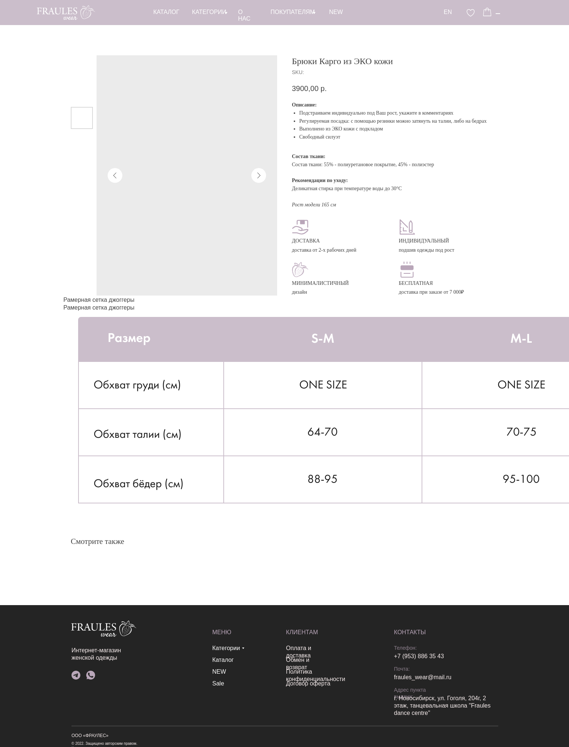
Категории (112, 648)
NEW (105, 672)
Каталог (108, 660)
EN (277, 12)
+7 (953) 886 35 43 (275, 656)
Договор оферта (179, 683)
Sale (104, 683)
